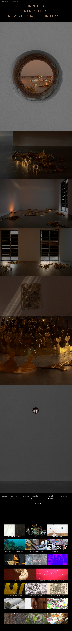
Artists (18, 1)
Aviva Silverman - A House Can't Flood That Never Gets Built (52, 580)
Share (32, 512)
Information (8, 1)
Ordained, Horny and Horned (57, 595)
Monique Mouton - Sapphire (14, 536)
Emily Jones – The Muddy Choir (36, 551)
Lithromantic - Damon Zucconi (14, 624)
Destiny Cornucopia (19, 580)
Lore (36, 536)
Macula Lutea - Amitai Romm (36, 624)
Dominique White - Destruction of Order (14, 551)
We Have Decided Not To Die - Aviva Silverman (57, 624)
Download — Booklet (36, 504)
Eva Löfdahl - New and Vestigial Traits (14, 595)
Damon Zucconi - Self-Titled (57, 551)
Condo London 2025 (57, 536)
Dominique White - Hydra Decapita (36, 595)
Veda (3, 1)
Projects (14, 1)
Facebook (38, 512)
